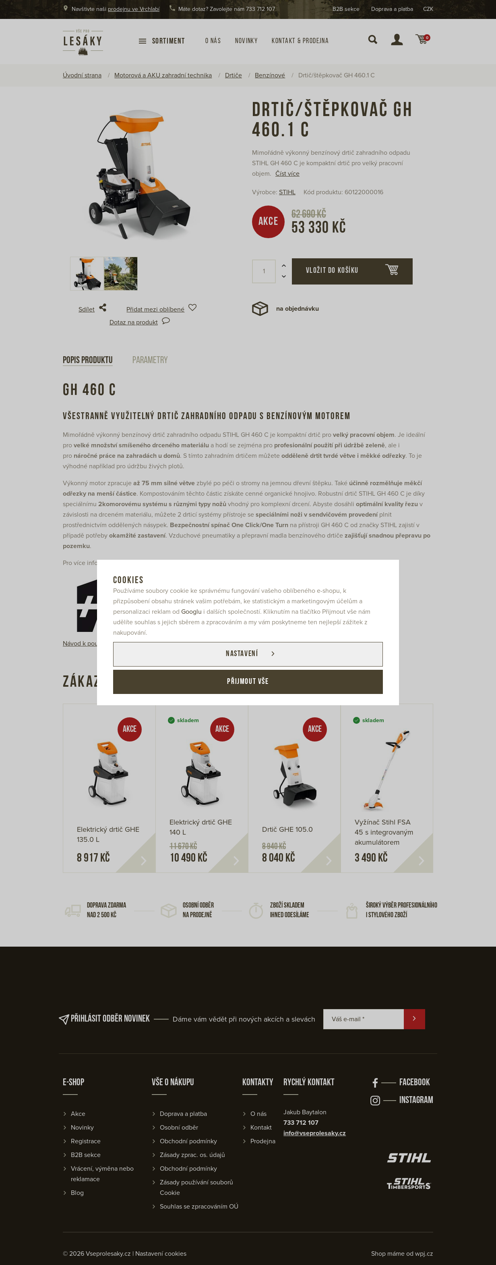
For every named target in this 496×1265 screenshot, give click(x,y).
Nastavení (241, 654)
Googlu (191, 611)
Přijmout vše (248, 682)
